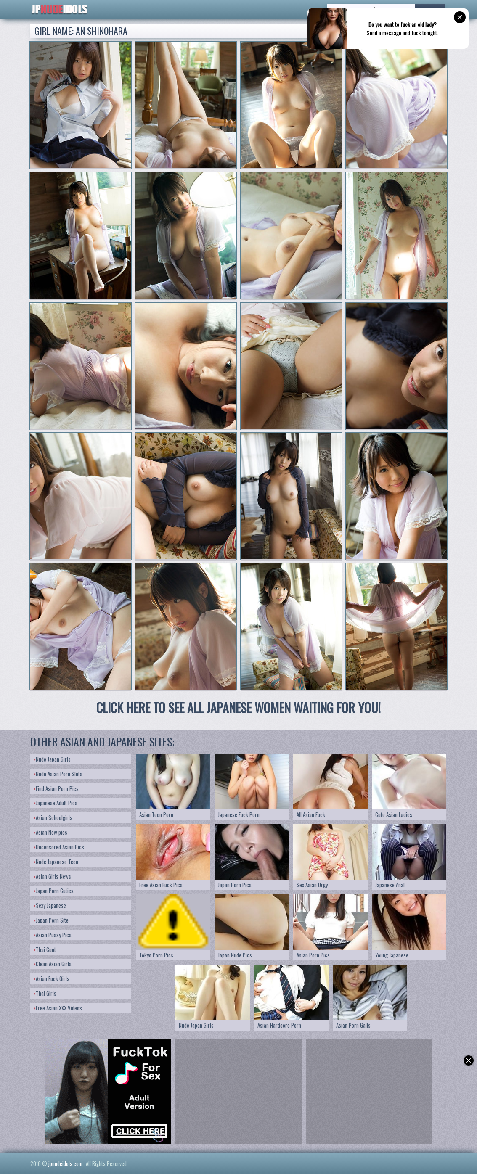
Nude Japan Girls (52, 759)
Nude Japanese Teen (56, 861)
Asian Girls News (52, 876)
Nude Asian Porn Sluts (58, 773)
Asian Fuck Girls (51, 978)
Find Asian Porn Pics (56, 788)
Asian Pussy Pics (53, 935)
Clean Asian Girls (53, 964)
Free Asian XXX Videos (58, 1008)
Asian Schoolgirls (53, 817)
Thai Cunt (45, 949)
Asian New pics (50, 832)
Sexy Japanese (50, 905)
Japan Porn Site (51, 920)
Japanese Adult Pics (55, 803)
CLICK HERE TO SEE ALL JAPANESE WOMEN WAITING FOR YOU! (238, 707)
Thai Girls (45, 993)
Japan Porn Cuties (54, 890)
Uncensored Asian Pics (59, 847)
